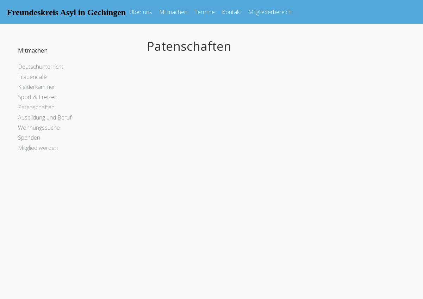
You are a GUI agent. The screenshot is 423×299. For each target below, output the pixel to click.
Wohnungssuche (39, 128)
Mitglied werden (38, 148)
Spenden (29, 137)
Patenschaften (36, 107)
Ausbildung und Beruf (44, 117)
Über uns (140, 12)
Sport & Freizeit (37, 97)
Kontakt (231, 12)
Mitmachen (173, 12)
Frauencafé (32, 77)
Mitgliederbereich (270, 12)
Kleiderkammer (36, 87)
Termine (204, 12)
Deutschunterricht (40, 67)
